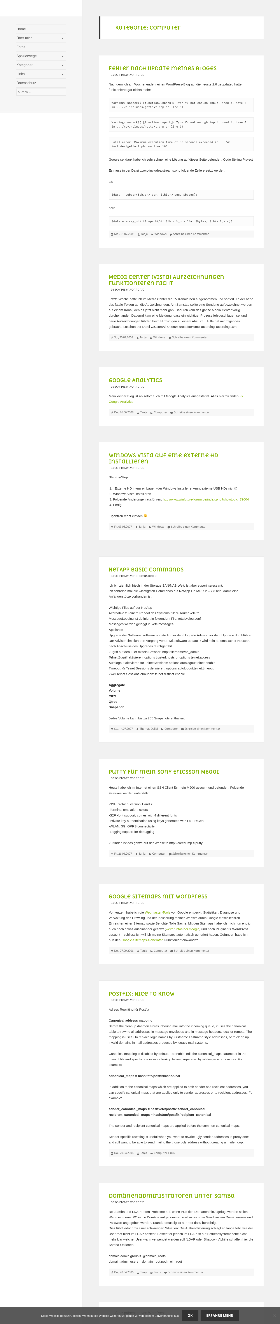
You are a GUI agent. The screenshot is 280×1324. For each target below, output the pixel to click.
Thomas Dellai (149, 729)
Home (21, 29)
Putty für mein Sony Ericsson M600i (164, 771)
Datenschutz (26, 83)
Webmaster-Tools (157, 912)
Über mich (24, 38)
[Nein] (274, 1315)
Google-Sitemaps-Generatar (142, 940)
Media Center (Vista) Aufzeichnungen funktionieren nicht (166, 280)
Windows (160, 234)
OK (190, 1315)
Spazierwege (26, 56)
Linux (171, 1153)
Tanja (144, 234)
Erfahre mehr (219, 1315)
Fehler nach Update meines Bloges (163, 68)
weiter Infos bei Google (182, 929)
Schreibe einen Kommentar (191, 234)
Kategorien (24, 65)
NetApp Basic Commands (146, 569)
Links (20, 74)
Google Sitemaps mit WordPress (158, 896)
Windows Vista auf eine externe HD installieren (163, 458)
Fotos (20, 47)
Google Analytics (135, 380)
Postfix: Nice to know (142, 993)
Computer (160, 412)
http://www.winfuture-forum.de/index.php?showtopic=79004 (206, 499)
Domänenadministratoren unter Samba (172, 1196)
